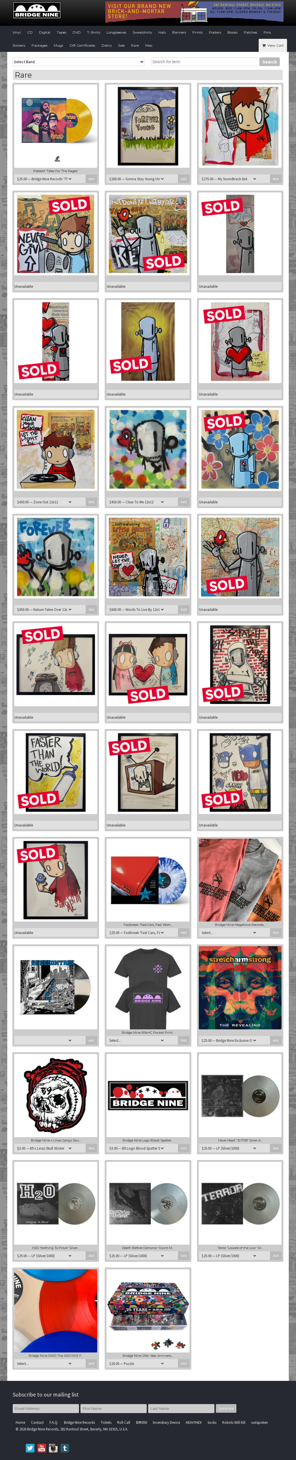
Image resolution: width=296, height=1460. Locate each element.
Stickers (18, 45)
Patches (250, 32)
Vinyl (16, 32)
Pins (267, 32)
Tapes (61, 32)
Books (232, 32)
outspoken (259, 1422)
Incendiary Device (166, 1422)
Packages (39, 45)
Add (91, 179)
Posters (215, 32)
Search (269, 62)
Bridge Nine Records (79, 1422)
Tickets (106, 1422)
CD (30, 32)
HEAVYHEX (194, 1422)
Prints (197, 32)
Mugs (58, 45)
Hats (162, 32)
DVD (77, 32)
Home (20, 1422)
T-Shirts (93, 32)
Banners (179, 32)
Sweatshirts (142, 32)
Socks (211, 1422)
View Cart (273, 45)
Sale (121, 45)
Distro (107, 45)
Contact (37, 1422)
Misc (148, 45)
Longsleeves (116, 32)
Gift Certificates (82, 45)
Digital (44, 32)
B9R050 (141, 1422)
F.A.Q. (53, 1422)
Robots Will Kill (233, 1422)
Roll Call (123, 1422)
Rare (135, 45)
